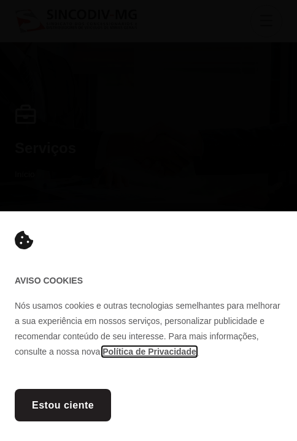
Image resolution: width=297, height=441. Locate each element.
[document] (148, 220)
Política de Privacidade (149, 351)
